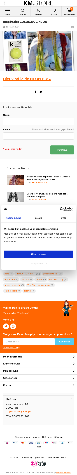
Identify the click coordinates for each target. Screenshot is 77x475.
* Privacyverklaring (11, 347)
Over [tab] (63, 218)
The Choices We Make (40, 285)
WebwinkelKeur (63, 472)
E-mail (6, 129)
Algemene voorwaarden (27, 437)
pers (8, 273)
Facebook (6, 325)
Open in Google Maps (19, 411)
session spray (58, 279)
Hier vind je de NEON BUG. (27, 79)
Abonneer (64, 341)
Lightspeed (38, 457)
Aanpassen (38, 263)
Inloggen (38, 12)
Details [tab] (38, 218)
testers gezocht (14, 285)
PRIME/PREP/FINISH (28, 273)
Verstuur (62, 149)
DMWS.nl (62, 457)
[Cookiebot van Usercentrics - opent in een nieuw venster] (59, 209)
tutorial (29, 290)
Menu (7, 12)
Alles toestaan (39, 254)
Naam (6, 114)
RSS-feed (47, 437)
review (41, 279)
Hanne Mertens (39, 182)
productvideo (52, 273)
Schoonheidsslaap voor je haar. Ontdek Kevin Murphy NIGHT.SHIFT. (48, 178)
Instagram (13, 325)
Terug (4, 3)
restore (27, 279)
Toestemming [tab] (13, 218)
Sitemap (58, 437)
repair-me (11, 279)
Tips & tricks (12, 290)
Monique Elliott (39, 199)
